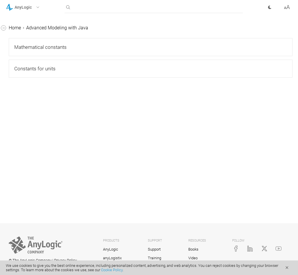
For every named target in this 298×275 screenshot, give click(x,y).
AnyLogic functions (30, 83)
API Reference (20, 231)
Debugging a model (31, 138)
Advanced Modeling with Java (37, 61)
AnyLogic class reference (36, 127)
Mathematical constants (41, 105)
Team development (30, 179)
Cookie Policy (112, 270)
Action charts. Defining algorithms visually (34, 194)
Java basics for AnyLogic (37, 72)
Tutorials (15, 39)
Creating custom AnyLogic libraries (38, 153)
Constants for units (35, 116)
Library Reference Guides (31, 50)
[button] (30, 7)
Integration (22, 220)
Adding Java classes (32, 168)
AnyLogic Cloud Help (27, 242)
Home (102, 28)
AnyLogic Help (20, 28)
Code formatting (27, 209)
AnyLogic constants (31, 94)
